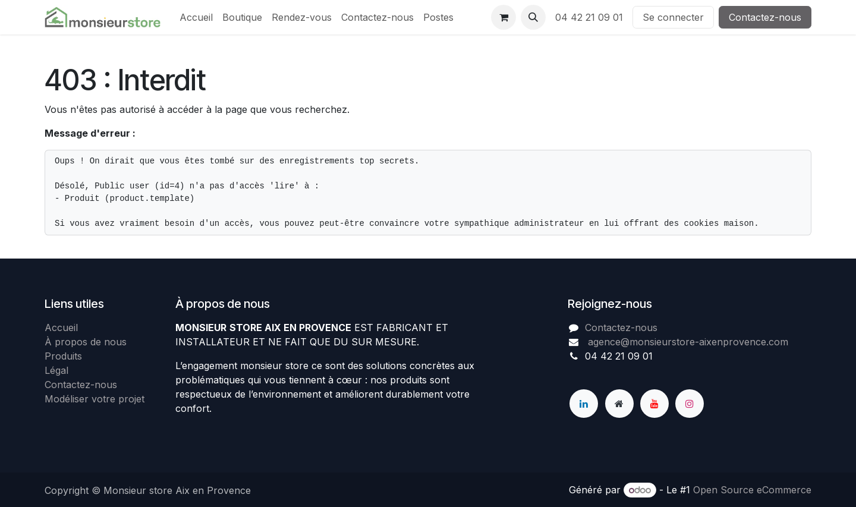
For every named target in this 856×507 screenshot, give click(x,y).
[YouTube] (654, 403)
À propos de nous (86, 342)
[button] (533, 17)
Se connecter (673, 17)
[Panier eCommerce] (503, 17)
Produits (63, 356)
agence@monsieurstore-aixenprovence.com (686, 342)
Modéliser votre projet (94, 399)
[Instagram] (689, 403)
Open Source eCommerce (752, 490)
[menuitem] (196, 17)
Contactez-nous (765, 17)
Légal (56, 370)
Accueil (61, 327)
